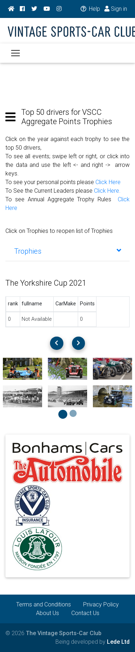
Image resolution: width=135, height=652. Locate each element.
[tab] (67, 251)
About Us (47, 613)
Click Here (108, 182)
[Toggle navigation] (15, 53)
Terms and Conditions (43, 604)
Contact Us (85, 613)
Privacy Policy (101, 604)
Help (90, 8)
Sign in (115, 8)
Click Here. (107, 190)
